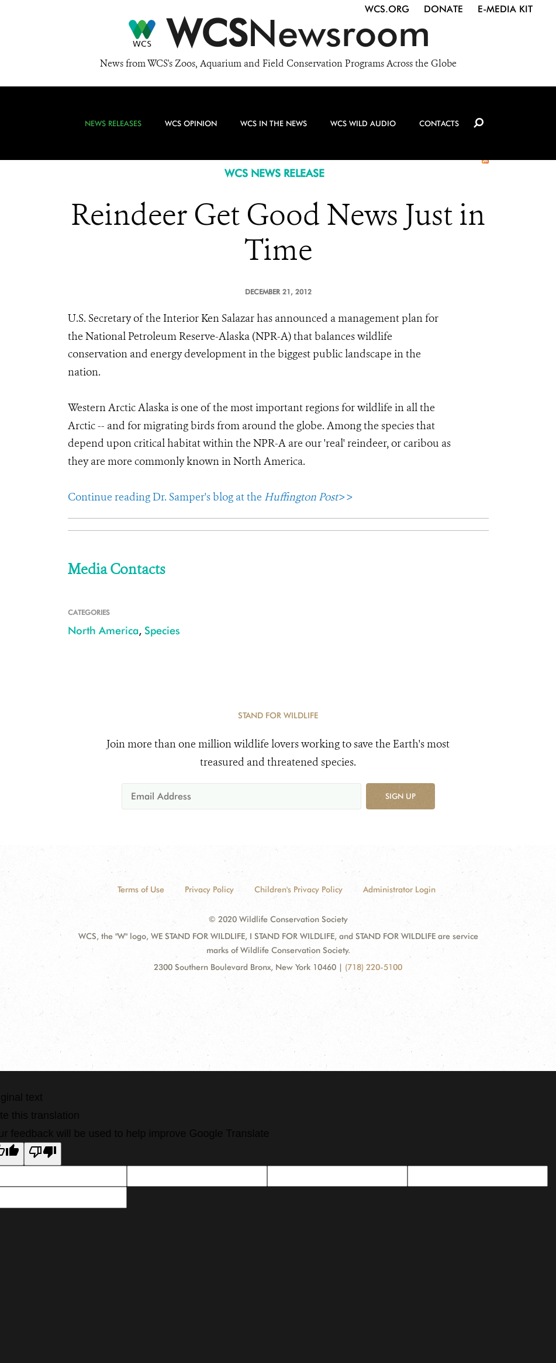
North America (103, 630)
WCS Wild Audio (363, 123)
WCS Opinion (191, 123)
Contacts (439, 123)
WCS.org (387, 9)
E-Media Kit (505, 9)
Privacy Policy (209, 889)
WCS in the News (273, 123)
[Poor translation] (42, 1154)
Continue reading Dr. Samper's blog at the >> (210, 497)
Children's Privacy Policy (298, 889)
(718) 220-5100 (373, 967)
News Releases (113, 123)
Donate (443, 9)
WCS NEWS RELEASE (274, 173)
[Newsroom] (278, 36)
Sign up (400, 796)
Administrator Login (399, 889)
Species (162, 630)
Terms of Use (141, 889)
